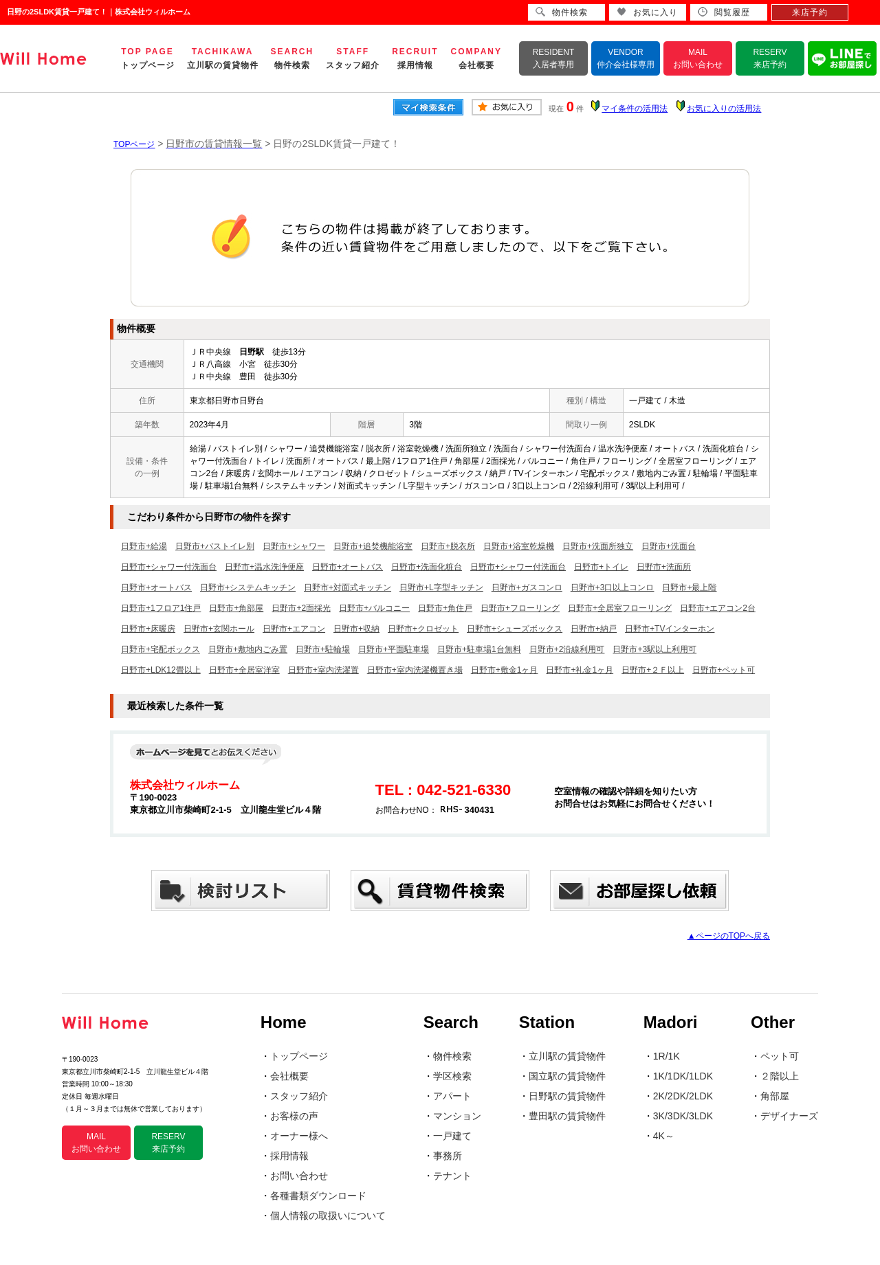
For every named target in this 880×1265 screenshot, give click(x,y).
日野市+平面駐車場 (393, 649)
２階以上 (779, 1076)
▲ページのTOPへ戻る (729, 936)
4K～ (663, 1135)
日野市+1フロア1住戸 (161, 608)
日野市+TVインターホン (669, 629)
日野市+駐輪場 (323, 649)
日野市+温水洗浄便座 (264, 567)
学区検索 (452, 1076)
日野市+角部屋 (236, 608)
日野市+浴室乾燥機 (518, 546)
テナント (452, 1175)
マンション (457, 1115)
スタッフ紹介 (299, 1095)
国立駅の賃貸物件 (567, 1076)
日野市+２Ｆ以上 (653, 670)
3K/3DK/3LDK (683, 1115)
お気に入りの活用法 (724, 108)
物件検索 (452, 1056)
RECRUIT (415, 58)
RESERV (769, 58)
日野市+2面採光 (301, 608)
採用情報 (289, 1155)
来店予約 (810, 12)
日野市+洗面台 (668, 546)
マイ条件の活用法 (635, 108)
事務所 (447, 1155)
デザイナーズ (789, 1115)
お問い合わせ (299, 1175)
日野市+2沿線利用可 (567, 649)
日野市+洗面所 (664, 567)
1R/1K (666, 1056)
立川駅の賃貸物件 (567, 1056)
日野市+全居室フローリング (620, 608)
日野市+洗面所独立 (597, 546)
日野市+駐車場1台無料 (479, 649)
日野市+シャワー (294, 546)
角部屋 (774, 1095)
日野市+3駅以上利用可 (654, 649)
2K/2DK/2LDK (683, 1095)
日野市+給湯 (144, 546)
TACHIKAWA (222, 58)
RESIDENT (554, 58)
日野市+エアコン (294, 629)
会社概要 (289, 1076)
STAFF (353, 58)
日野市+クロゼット (423, 629)
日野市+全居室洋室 (244, 670)
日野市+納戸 (594, 629)
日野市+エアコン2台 (718, 608)
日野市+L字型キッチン (441, 587)
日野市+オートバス (347, 567)
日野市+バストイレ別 (214, 546)
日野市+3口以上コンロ (612, 587)
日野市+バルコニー (374, 608)
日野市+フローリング (520, 608)
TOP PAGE (148, 58)
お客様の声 (294, 1115)
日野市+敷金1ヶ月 (504, 670)
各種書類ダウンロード (318, 1195)
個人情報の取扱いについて (328, 1215)
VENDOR (625, 58)
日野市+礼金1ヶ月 (579, 670)
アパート (452, 1095)
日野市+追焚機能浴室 (372, 546)
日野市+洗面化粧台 (426, 567)
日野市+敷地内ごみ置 (247, 649)
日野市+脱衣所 (448, 546)
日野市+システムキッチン (248, 587)
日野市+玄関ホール (219, 629)
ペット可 (779, 1056)
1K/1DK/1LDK (683, 1076)
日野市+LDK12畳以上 (161, 670)
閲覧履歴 (724, 12)
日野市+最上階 (689, 587)
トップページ (299, 1056)
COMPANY (476, 58)
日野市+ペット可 (723, 670)
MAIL (698, 58)
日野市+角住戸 (445, 608)
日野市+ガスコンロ (527, 587)
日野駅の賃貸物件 (567, 1095)
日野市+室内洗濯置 (323, 670)
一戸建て (452, 1135)
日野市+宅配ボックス (160, 649)
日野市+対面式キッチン (347, 587)
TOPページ (134, 144)
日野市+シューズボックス (514, 629)
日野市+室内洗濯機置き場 (415, 670)
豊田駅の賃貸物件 (567, 1115)
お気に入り (647, 12)
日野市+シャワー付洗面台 (169, 567)
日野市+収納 (356, 629)
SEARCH (292, 58)
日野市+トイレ (601, 567)
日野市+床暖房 (148, 629)
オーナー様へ (299, 1135)
